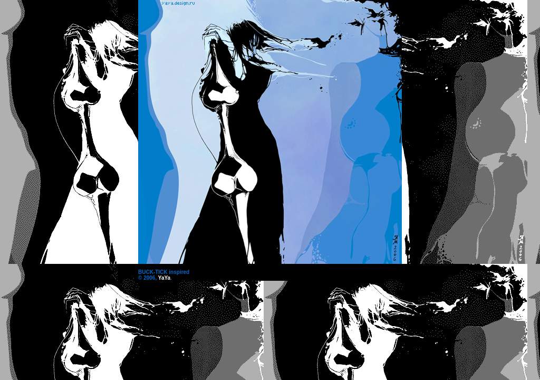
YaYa (164, 278)
